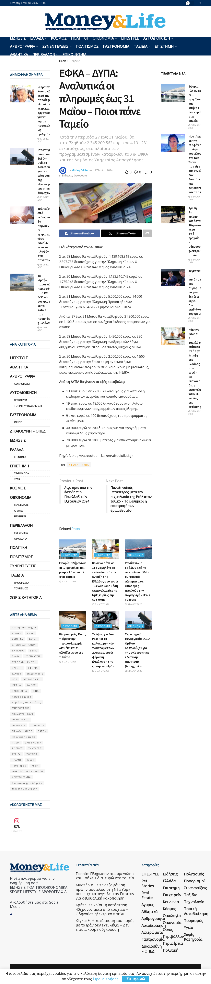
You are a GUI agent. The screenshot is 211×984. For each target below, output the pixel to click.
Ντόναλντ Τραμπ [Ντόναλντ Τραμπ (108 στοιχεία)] (22, 713)
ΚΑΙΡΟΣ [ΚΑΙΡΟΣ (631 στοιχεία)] (31, 685)
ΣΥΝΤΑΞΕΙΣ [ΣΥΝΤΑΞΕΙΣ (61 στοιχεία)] (35, 748)
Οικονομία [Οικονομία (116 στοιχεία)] (37, 725)
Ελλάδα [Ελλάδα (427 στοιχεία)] (16, 673)
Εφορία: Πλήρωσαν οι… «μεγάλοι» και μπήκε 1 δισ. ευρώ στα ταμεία (105, 876)
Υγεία (17, 479)
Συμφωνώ (135, 978)
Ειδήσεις (18, 38)
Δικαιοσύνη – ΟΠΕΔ (28, 431)
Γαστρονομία (116, 46)
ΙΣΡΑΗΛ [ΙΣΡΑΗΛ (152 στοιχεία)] (16, 685)
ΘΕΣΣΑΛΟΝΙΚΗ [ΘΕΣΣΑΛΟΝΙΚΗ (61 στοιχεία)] (32, 679)
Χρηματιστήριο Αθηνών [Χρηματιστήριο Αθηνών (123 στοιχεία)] (27, 782)
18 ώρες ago (43, 266)
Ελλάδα (37, 38)
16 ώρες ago (43, 329)
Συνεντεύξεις (55, 46)
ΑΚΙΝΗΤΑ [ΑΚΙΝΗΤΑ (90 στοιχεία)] (17, 639)
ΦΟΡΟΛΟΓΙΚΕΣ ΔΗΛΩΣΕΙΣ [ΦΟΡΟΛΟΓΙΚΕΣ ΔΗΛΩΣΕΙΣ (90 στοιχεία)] (27, 771)
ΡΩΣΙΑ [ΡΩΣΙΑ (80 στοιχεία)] (16, 742)
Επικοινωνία (74, 54)
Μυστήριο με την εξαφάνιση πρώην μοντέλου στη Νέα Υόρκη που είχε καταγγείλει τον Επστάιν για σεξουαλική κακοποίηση (105, 891)
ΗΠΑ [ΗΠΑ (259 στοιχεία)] (14, 679)
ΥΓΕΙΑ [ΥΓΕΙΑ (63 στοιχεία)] (35, 765)
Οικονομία (103, 38)
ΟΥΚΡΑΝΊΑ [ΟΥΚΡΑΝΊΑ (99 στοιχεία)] (18, 725)
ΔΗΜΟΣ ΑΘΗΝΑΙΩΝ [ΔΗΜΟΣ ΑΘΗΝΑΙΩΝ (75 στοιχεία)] (24, 644)
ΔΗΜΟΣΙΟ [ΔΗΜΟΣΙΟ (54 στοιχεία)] (18, 650)
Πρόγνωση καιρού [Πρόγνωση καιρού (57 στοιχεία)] (23, 736)
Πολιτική (79, 38)
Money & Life (80, 170)
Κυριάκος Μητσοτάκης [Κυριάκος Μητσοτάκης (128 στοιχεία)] (26, 702)
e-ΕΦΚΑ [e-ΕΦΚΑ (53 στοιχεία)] (16, 633)
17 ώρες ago (43, 140)
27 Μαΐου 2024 (104, 170)
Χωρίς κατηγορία (26, 597)
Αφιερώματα (22, 384)
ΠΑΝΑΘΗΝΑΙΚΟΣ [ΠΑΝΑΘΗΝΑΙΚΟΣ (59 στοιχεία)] (22, 731)
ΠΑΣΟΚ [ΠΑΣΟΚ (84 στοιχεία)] (42, 731)
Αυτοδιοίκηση (156, 38)
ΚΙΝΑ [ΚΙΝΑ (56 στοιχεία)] (36, 690)
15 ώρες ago (43, 198)
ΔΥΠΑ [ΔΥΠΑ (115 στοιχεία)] (33, 650)
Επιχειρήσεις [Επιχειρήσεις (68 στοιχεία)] (35, 673)
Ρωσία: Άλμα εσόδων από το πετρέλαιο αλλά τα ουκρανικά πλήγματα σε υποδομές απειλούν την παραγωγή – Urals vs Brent (138, 581)
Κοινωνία (20, 457)
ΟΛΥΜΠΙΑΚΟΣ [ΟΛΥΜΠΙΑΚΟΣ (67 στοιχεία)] (20, 719)
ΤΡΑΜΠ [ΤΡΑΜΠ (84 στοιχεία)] (16, 759)
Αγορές (18, 511)
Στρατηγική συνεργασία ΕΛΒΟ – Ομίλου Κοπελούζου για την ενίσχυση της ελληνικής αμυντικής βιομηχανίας (46, 171)
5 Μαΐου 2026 (67, 581)
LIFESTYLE (130, 38)
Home (62, 61)
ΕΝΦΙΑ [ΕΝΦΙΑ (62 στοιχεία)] (16, 656)
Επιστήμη (164, 46)
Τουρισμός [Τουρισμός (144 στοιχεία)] (19, 765)
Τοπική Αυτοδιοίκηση (28, 406)
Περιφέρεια (20, 400)
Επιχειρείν (20, 516)
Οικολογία (20, 538)
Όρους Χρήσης (105, 978)
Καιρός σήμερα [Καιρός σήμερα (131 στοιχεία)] (21, 696)
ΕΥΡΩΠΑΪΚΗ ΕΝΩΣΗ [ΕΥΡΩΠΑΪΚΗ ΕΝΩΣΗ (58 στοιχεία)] (24, 662)
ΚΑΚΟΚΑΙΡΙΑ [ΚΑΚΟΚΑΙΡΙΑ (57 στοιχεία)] (19, 690)
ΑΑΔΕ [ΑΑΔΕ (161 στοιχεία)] (30, 633)
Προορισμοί (21, 583)
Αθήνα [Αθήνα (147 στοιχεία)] (33, 639)
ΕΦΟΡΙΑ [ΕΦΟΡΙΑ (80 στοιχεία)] (33, 667)
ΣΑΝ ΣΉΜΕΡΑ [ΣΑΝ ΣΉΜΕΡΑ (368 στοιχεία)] (33, 742)
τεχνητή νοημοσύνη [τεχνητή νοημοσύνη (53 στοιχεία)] (24, 788)
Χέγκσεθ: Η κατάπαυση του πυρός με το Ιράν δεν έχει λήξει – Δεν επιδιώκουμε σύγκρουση (197, 292)
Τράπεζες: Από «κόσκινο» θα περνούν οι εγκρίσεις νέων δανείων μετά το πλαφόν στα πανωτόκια (45, 234)
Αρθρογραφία (22, 46)
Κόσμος (59, 38)
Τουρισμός (21, 588)
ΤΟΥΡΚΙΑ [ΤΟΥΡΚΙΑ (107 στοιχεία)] (31, 754)
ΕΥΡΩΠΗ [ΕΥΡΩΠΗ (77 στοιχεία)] (17, 667)
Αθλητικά (19, 54)
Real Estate (21, 505)
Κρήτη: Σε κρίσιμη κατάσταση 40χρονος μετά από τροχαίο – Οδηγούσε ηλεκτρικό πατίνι (102, 909)
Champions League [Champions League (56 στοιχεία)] (24, 627)
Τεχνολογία (21, 473)
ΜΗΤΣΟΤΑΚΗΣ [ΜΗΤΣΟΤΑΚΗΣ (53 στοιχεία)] (20, 708)
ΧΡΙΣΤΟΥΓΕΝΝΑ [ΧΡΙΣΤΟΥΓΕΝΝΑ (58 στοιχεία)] (21, 777)
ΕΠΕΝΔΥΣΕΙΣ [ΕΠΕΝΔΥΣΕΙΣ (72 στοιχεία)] (32, 656)
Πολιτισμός (87, 46)
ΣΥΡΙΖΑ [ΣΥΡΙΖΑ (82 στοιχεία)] (16, 754)
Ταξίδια (140, 46)
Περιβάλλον (43, 54)
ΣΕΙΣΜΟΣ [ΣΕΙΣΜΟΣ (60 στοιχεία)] (17, 748)
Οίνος (18, 422)
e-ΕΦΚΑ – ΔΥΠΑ (79, 465)
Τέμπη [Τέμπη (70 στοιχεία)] (30, 759)
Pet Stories (21, 533)
